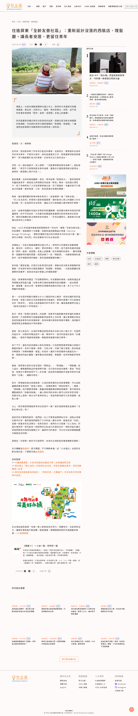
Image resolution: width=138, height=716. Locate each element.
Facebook (120, 686)
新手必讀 (82, 683)
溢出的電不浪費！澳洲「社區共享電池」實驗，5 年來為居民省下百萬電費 (113, 644)
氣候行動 (112, 639)
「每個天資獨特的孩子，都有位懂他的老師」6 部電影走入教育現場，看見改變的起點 (102, 97)
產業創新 (100, 83)
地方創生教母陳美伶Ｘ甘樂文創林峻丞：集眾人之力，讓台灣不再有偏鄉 (83, 611)
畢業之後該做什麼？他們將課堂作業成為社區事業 (53, 642)
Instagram (120, 690)
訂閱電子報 (119, 693)
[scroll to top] (131, 709)
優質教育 (93, 104)
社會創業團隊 (100, 683)
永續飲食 (100, 125)
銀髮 (96, 264)
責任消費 (93, 143)
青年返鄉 (116, 258)
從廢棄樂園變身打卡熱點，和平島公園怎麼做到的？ (24, 642)
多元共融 (23, 606)
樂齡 (107, 258)
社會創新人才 (100, 686)
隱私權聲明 (69, 713)
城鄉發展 (26, 21)
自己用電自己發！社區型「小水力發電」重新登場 (83, 642)
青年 (89, 264)
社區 (89, 258)
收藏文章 (58, 44)
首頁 (13, 21)
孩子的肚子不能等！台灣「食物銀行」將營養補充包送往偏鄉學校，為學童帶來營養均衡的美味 (102, 117)
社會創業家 (93, 166)
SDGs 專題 (83, 686)
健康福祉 (34, 21)
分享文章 (32, 44)
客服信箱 (118, 683)
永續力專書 (83, 690)
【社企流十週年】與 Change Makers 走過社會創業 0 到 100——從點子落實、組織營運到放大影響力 (102, 158)
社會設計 (98, 258)
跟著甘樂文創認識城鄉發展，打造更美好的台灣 (53, 610)
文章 (19, 21)
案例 (23, 45)
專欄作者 (63, 686)
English (63, 690)
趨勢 (98, 104)
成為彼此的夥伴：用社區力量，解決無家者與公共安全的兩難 (24, 610)
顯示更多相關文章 (69, 660)
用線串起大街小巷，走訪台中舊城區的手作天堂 (113, 610)
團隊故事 (63, 683)
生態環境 (104, 639)
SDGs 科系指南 (101, 690)
